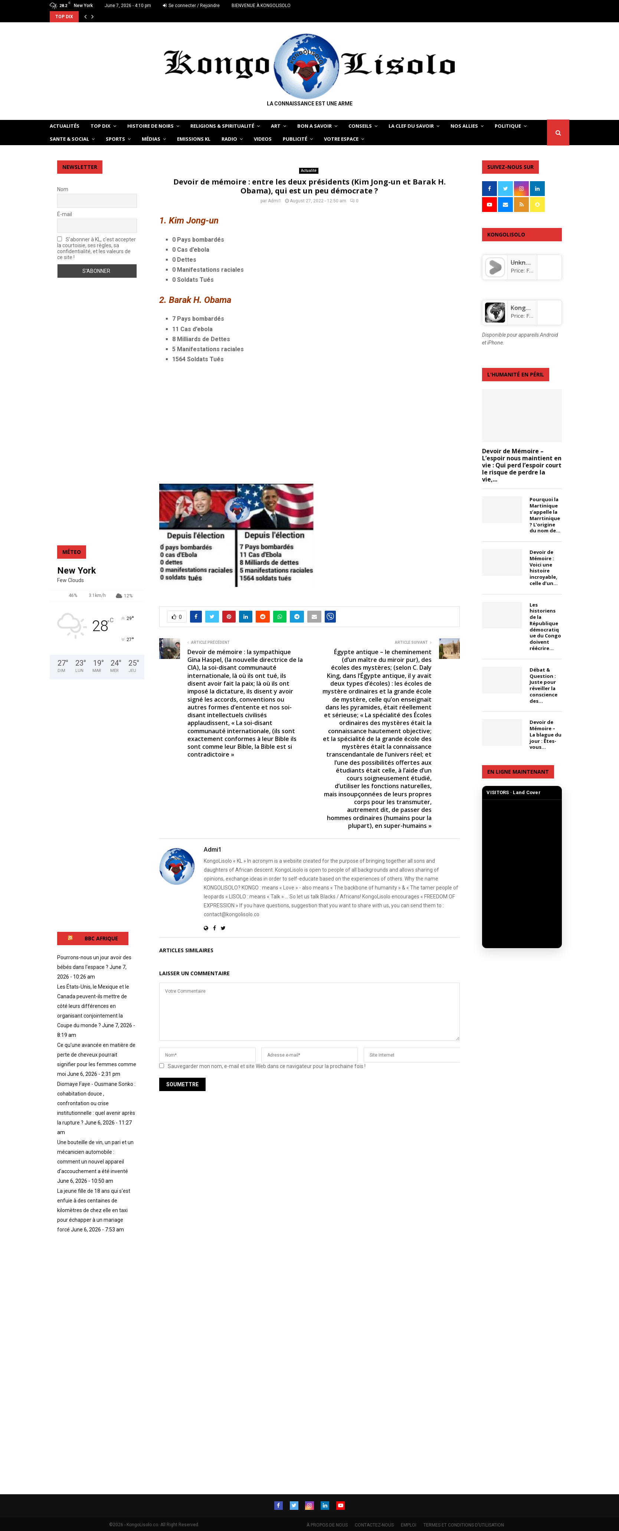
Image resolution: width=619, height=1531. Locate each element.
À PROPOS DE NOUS (327, 1524)
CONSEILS (360, 126)
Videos (263, 139)
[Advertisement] (309, 424)
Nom (62, 189)
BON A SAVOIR (314, 126)
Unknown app (530, 262)
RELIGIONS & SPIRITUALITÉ (222, 126)
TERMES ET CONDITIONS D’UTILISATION (463, 1524)
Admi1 (274, 200)
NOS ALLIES (464, 126)
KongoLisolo (528, 308)
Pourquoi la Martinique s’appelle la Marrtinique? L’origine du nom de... (545, 515)
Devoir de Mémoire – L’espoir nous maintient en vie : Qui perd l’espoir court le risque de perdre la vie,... (521, 465)
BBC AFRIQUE (101, 938)
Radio (229, 139)
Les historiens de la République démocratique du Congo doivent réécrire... (545, 626)
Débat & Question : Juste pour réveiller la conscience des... (543, 685)
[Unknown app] (495, 275)
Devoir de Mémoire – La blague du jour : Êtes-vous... (545, 734)
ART (276, 126)
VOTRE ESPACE (341, 139)
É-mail (64, 214)
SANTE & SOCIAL (69, 139)
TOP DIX (101, 126)
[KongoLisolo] (495, 320)
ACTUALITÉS (64, 126)
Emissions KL (193, 139)
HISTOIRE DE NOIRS (150, 126)
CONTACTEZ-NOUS (374, 1524)
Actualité (309, 171)
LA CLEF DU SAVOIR (411, 126)
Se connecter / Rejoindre (191, 5)
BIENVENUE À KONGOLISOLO (261, 5)
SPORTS (115, 139)
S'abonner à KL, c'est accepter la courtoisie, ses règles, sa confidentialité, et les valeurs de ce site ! (96, 248)
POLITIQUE (508, 126)
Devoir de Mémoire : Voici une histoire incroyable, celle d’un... (544, 568)
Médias (151, 139)
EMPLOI (408, 1524)
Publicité (295, 139)
